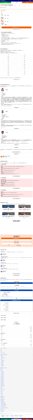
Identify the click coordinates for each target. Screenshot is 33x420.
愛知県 (1, 341)
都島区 (24, 60)
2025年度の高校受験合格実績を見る (16, 188)
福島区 (24, 62)
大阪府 (1, 335)
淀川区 (24, 58)
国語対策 (1, 369)
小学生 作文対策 (2, 375)
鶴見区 (24, 64)
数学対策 (1, 368)
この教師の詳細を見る (16, 107)
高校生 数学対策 (2, 379)
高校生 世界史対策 (2, 385)
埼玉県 (1, 330)
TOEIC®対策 (2, 393)
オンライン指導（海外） (3, 353)
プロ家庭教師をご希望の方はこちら (16, 29)
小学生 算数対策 (2, 371)
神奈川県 (2, 329)
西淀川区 (8, 58)
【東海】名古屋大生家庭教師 (3, 405)
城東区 (8, 66)
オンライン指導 (2, 352)
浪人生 (1, 366)
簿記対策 (1, 392)
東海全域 (2, 340)
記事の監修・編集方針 (3, 409)
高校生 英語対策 (2, 381)
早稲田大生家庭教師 (2, 399)
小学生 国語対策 (2, 372)
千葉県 (1, 331)
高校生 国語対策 (2, 380)
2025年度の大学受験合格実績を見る (16, 198)
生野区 (8, 62)
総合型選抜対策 (2, 365)
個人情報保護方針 (2, 411)
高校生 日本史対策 (2, 384)
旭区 (8, 64)
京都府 (1, 336)
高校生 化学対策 (2, 382)
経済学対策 (2, 390)
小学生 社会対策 (2, 374)
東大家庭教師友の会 (2, 0)
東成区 (8, 60)
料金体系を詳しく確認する (16, 313)
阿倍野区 (8, 68)
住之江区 (24, 66)
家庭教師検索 (2, 397)
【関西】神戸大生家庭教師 (3, 404)
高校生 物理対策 (2, 383)
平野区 (24, 68)
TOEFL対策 (2, 394)
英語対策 (1, 370)
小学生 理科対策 (2, 373)
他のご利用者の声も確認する (16, 275)
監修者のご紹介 (2, 408)
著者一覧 (1, 410)
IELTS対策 (2, 395)
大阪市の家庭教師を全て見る (16, 79)
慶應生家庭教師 (2, 400)
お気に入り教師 (2, 398)
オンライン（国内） (3, 345)
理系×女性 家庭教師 (3, 406)
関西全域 (2, 334)
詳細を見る (8, 210)
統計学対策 (2, 391)
